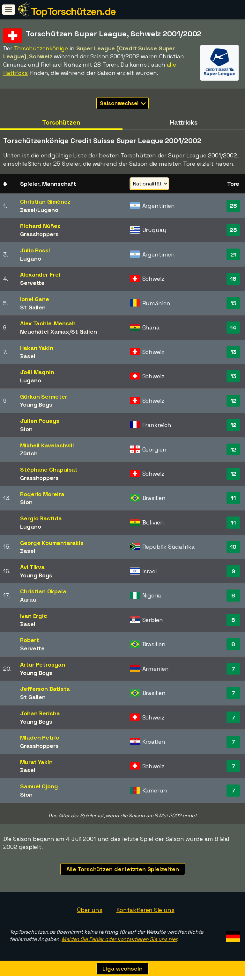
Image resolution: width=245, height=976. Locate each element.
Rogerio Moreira (42, 494)
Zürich (28, 453)
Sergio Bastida (41, 518)
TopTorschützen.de (73, 11)
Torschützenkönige (41, 48)
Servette (32, 282)
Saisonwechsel (123, 103)
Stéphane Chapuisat (49, 469)
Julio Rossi (35, 250)
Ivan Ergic (33, 615)
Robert (29, 640)
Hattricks (183, 122)
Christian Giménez (45, 201)
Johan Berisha (40, 713)
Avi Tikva (32, 567)
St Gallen (33, 307)
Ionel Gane (34, 299)
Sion (26, 429)
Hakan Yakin (36, 347)
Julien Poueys (39, 420)
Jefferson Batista (45, 688)
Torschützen (61, 122)
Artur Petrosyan (42, 664)
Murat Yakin (36, 762)
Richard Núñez (40, 225)
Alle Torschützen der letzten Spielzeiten (122, 869)
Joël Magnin (37, 372)
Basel (27, 209)
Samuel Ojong (39, 786)
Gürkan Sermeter (43, 396)
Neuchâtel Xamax (44, 331)
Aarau (28, 599)
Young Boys (36, 404)
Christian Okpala (43, 591)
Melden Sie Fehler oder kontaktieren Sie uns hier (119, 939)
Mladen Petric (39, 737)
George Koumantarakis (52, 542)
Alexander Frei (40, 274)
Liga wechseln (122, 968)
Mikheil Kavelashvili (47, 445)
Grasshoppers (39, 234)
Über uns (89, 910)
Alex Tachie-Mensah (48, 323)
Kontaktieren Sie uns (145, 910)
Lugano (47, 209)
